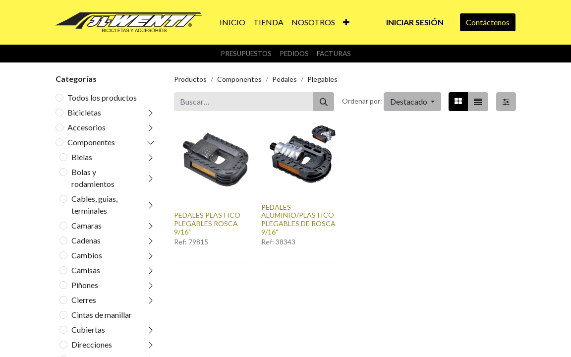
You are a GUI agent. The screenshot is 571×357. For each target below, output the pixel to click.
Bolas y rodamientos (92, 177)
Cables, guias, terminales (94, 204)
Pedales (284, 79)
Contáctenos (488, 22)
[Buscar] (323, 101)
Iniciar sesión (415, 22)
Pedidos (294, 54)
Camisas (85, 270)
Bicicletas (84, 112)
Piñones (84, 285)
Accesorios (86, 127)
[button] (346, 22)
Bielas (81, 157)
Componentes (91, 142)
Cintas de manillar (101, 314)
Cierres (83, 299)
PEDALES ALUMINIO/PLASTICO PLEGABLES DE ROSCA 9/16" (298, 219)
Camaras (86, 225)
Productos (190, 79)
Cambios (86, 255)
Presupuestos (246, 54)
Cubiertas (88, 329)
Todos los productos (102, 97)
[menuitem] (232, 22)
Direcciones (91, 344)
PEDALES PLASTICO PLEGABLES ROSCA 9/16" (207, 223)
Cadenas (86, 240)
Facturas (334, 54)
